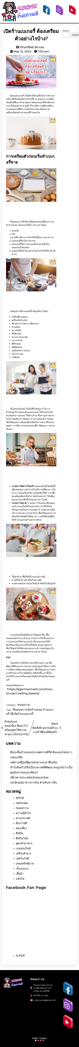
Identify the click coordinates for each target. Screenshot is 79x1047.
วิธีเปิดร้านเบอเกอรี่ (21, 713)
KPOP (20, 797)
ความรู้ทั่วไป (23, 812)
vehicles (22, 802)
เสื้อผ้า (19, 873)
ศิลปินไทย (22, 838)
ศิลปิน (19, 833)
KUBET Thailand (39, 1038)
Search (66, 30)
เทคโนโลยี (22, 858)
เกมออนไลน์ (23, 848)
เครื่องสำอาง (23, 853)
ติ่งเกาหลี (21, 823)
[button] (35, 1040)
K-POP (20, 955)
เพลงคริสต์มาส (25, 863)
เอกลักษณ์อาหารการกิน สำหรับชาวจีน (33, 782)
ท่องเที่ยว (21, 828)
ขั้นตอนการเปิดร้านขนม (28, 709)
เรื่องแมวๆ (22, 868)
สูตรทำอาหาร (24, 843)
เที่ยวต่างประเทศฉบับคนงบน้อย (29, 777)
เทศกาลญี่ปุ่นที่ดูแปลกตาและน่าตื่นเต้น (33, 762)
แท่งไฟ (20, 878)
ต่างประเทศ (23, 818)
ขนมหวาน (23, 704)
